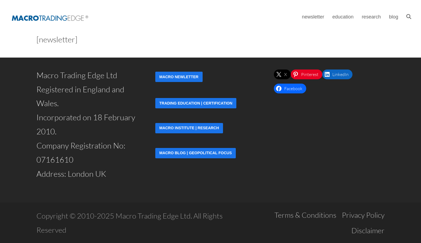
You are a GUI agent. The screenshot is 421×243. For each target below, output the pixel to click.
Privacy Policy (363, 214)
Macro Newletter (179, 77)
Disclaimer (368, 230)
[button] (410, 16)
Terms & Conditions (305, 214)
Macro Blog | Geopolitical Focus (195, 153)
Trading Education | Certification (196, 103)
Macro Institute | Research (189, 128)
